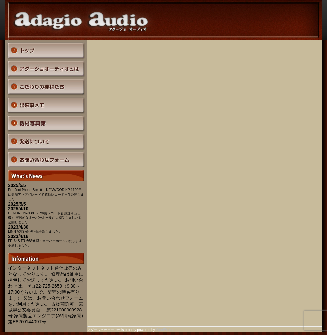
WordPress (164, 330)
